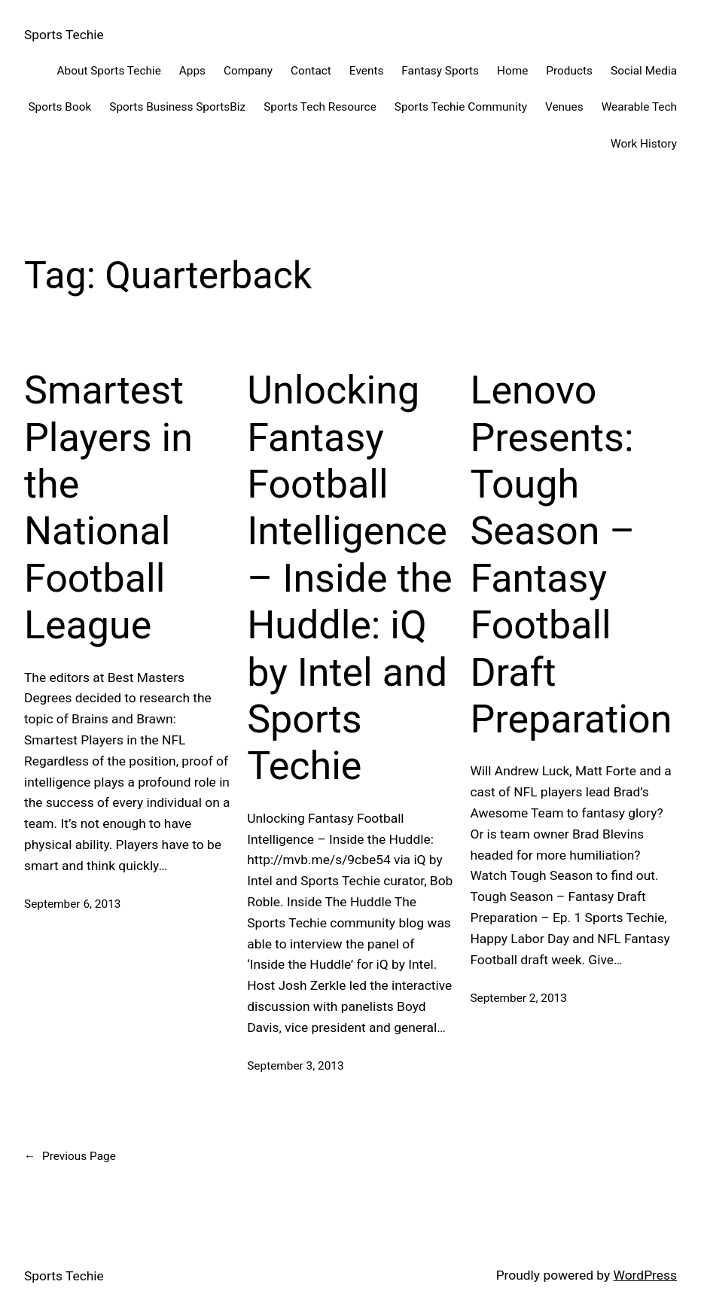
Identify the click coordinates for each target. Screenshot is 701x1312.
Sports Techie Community (461, 107)
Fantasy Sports (440, 71)
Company (248, 71)
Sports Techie (64, 34)
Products (569, 71)
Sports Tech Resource (320, 107)
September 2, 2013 (518, 998)
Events (366, 71)
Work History (644, 144)
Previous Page (70, 1156)
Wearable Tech (639, 107)
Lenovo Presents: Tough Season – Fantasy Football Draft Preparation (571, 554)
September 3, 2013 (295, 1066)
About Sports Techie (108, 71)
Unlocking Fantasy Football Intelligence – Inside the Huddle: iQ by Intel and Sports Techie (349, 578)
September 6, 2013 (72, 904)
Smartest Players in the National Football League (108, 507)
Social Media (644, 71)
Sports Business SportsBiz (177, 107)
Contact (311, 71)
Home (512, 71)
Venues (564, 107)
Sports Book (59, 107)
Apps (192, 71)
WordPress (645, 1275)
